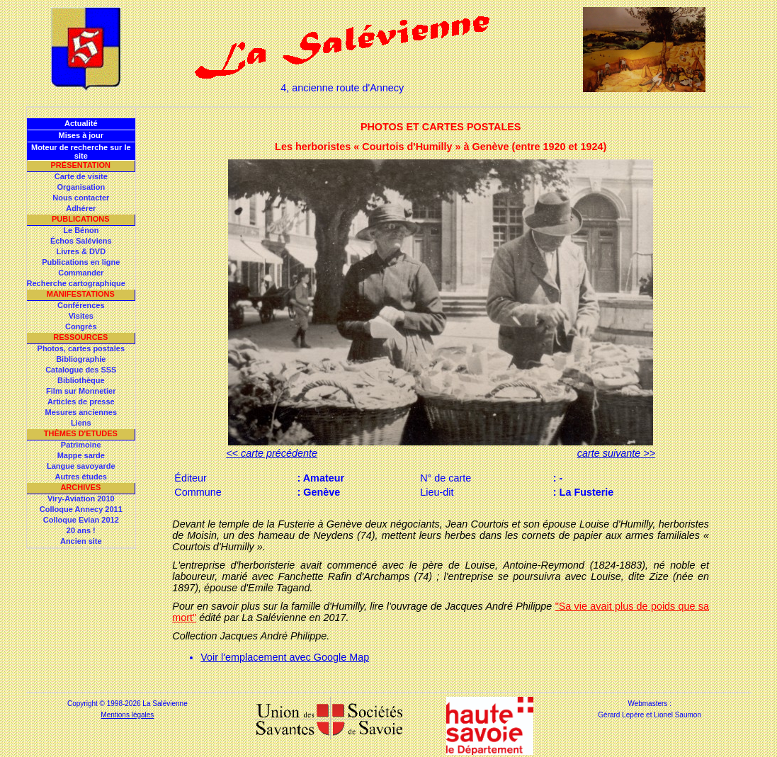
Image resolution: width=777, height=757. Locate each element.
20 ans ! (81, 530)
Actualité (80, 123)
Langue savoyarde (81, 466)
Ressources (80, 337)
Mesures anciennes (81, 412)
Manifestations (81, 294)
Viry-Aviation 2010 (81, 498)
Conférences (81, 305)
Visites (81, 316)
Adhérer (81, 208)
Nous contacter (80, 197)
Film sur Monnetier (80, 391)
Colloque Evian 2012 (81, 520)
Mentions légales (127, 715)
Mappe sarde (81, 455)
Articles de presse (81, 401)
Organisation (81, 187)
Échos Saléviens (81, 241)
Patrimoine (81, 444)
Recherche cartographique (76, 283)
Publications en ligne (81, 262)
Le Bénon (80, 230)
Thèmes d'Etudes (81, 433)
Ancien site (81, 541)
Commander (80, 272)
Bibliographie (81, 359)
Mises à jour (81, 135)
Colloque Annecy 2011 (81, 509)
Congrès (81, 326)
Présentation (81, 165)
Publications (81, 219)
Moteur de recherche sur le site (81, 151)
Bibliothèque (81, 380)
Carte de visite (81, 176)
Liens (81, 423)
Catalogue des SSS (80, 369)
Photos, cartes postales (81, 348)
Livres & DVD (81, 251)
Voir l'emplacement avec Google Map (284, 657)
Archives (80, 487)
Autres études (81, 476)
